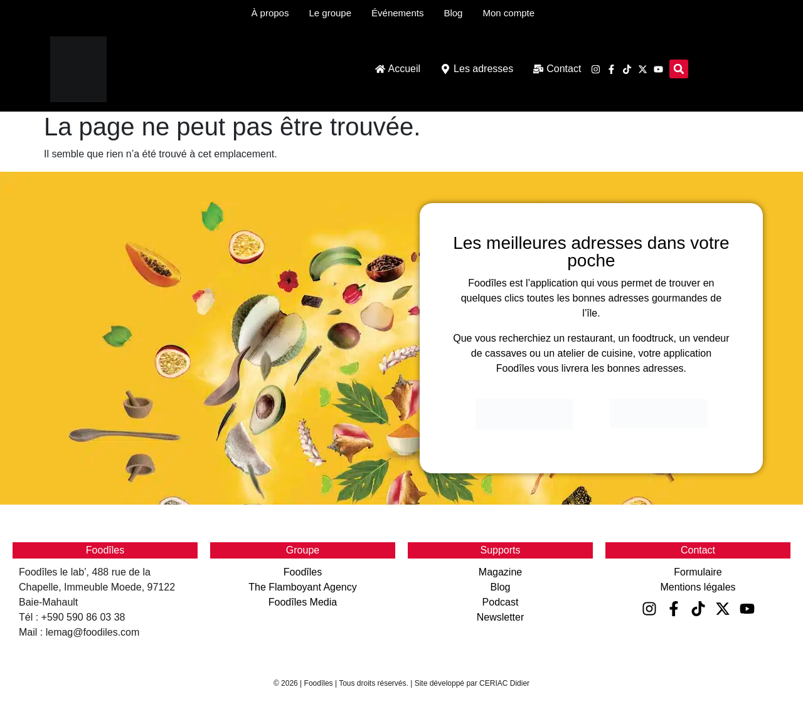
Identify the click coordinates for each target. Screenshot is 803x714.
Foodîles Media (303, 602)
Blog (500, 587)
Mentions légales (697, 587)
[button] (678, 69)
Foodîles (303, 572)
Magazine (500, 572)
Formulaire (697, 572)
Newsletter (500, 617)
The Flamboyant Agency (302, 587)
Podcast (500, 602)
